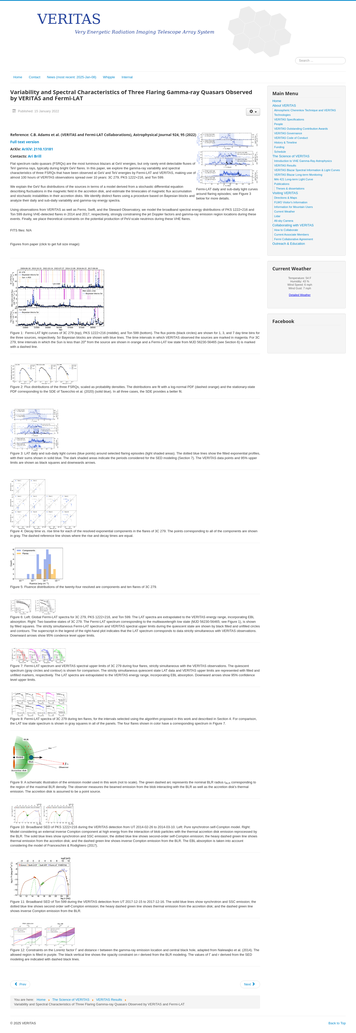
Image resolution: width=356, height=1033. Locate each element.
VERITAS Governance (288, 133)
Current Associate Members (291, 234)
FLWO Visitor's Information (290, 202)
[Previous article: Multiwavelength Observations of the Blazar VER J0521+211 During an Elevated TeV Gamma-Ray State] (20, 984)
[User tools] (253, 112)
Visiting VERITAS (285, 193)
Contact (34, 77)
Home (17, 77)
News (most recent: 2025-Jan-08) (71, 77)
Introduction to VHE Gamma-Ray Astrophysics (303, 160)
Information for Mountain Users (293, 206)
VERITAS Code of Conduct (291, 137)
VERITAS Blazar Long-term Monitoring (298, 174)
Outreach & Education (288, 244)
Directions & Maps (285, 197)
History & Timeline (285, 142)
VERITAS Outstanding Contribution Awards (301, 128)
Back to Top (337, 1023)
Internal (126, 77)
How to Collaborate (286, 229)
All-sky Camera (283, 220)
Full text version (24, 141)
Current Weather (284, 211)
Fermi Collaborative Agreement (293, 239)
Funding (279, 147)
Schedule (280, 151)
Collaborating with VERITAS (293, 225)
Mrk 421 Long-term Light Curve (293, 179)
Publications (281, 183)
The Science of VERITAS (290, 156)
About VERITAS (284, 105)
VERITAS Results (285, 165)
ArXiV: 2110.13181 (37, 149)
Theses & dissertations (290, 188)
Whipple (109, 77)
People (278, 124)
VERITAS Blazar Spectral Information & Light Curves (307, 170)
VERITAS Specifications (289, 119)
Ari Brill (34, 156)
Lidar (277, 216)
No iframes (299, 288)
